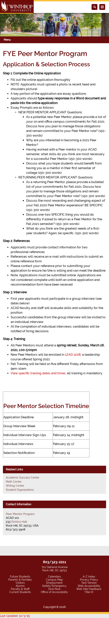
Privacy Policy (89, 579)
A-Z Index (89, 576)
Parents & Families (20, 579)
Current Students (20, 592)
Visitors (20, 582)
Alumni (20, 585)
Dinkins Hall (19, 521)
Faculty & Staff (20, 588)
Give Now (54, 588)
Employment (54, 582)
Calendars (54, 576)
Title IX (88, 592)
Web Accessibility (89, 585)
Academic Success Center (22, 477)
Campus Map (54, 579)
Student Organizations (20, 489)
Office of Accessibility (54, 592)
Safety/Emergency (54, 585)
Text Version (89, 582)
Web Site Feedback (88, 588)
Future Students (20, 576)
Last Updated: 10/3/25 (15, 615)
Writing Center (15, 485)
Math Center (13, 481)
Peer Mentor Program (20, 514)
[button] (8, 20)
